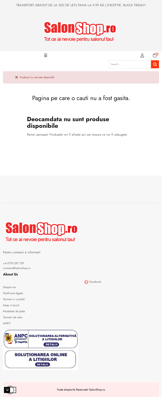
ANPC (7, 323)
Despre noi (9, 287)
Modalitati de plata (14, 311)
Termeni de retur (13, 317)
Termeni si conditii (14, 299)
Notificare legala (13, 293)
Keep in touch (11, 305)
